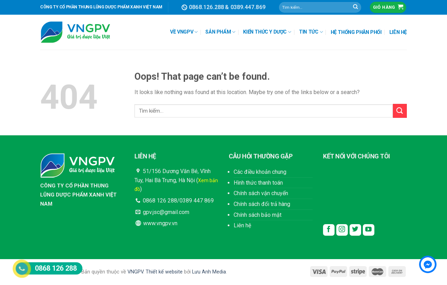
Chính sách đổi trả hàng (262, 204)
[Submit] (355, 7)
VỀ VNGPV (184, 32)
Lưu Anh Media (209, 272)
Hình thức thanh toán (258, 182)
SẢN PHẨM (220, 32)
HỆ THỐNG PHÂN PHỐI (356, 32)
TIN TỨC (311, 32)
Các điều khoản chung (260, 172)
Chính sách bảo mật (257, 215)
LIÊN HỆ (398, 32)
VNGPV (135, 272)
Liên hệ (242, 225)
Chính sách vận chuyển (261, 193)
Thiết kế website (164, 272)
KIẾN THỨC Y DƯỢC (267, 32)
